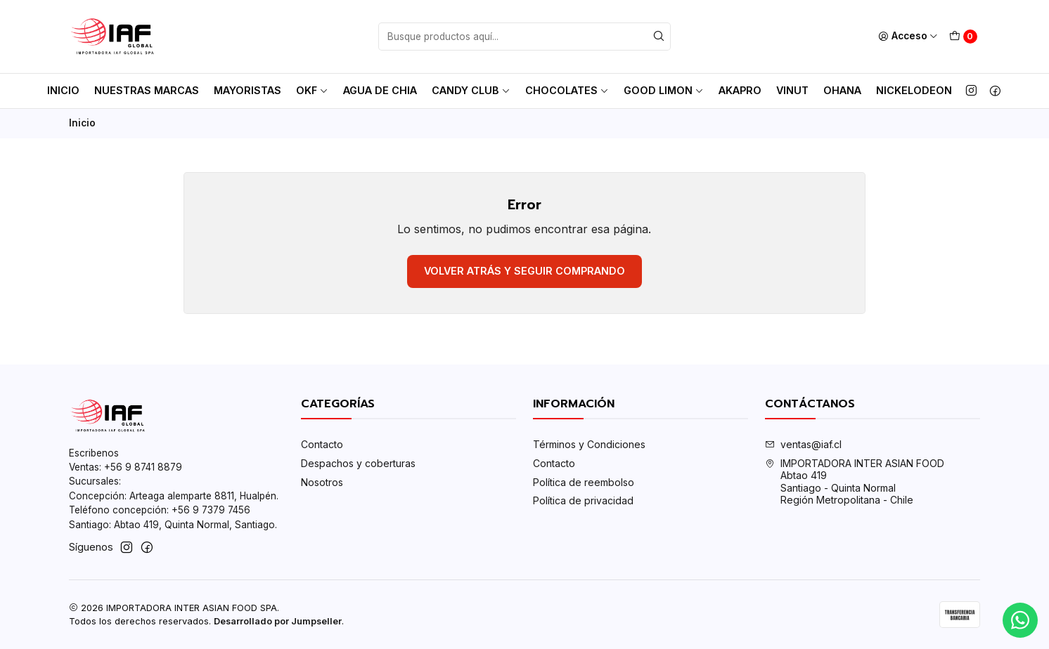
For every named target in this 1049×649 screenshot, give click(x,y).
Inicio (63, 90)
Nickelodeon (914, 90)
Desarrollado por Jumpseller (278, 621)
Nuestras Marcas (146, 90)
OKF (312, 90)
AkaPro (740, 90)
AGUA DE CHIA (380, 90)
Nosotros (322, 482)
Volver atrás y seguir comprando (524, 271)
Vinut (792, 90)
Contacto (322, 444)
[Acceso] (908, 36)
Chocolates (567, 90)
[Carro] (963, 36)
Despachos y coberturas (358, 463)
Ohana (842, 90)
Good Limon (664, 90)
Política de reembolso (583, 482)
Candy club (471, 90)
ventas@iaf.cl (803, 444)
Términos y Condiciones (589, 444)
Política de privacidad (583, 500)
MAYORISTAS (247, 90)
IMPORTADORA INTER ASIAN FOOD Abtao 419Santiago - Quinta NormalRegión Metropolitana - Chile (854, 481)
